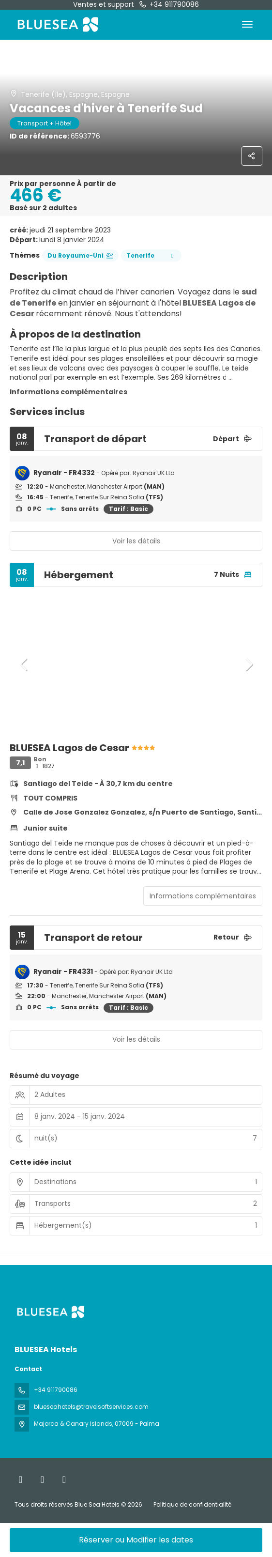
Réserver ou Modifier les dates (136, 1539)
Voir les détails (136, 541)
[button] (24, 664)
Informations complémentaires (68, 392)
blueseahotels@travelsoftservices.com (91, 1407)
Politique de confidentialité (192, 1504)
